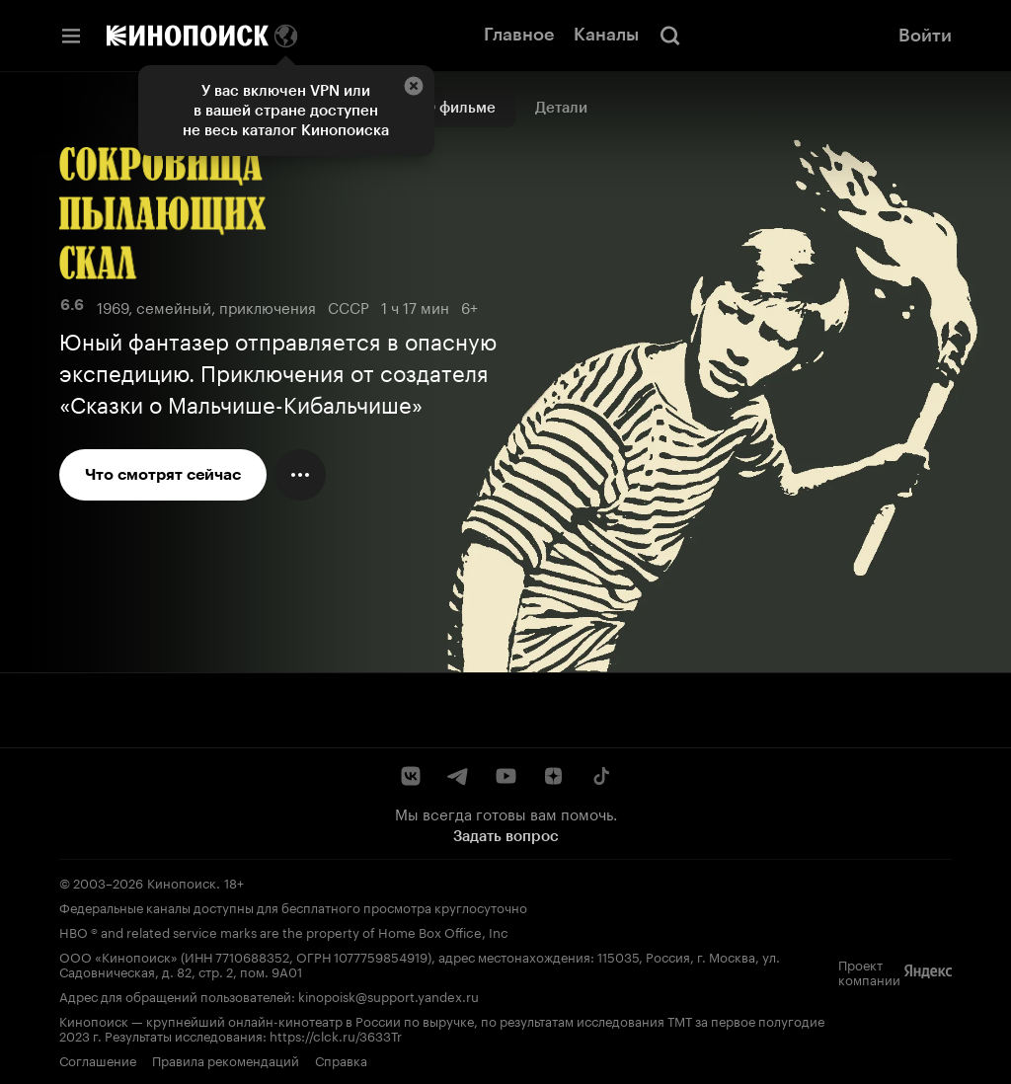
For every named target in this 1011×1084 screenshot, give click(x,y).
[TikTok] (600, 776)
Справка (341, 1059)
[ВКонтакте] (411, 776)
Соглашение (97, 1059)
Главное (519, 34)
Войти (925, 35)
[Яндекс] (928, 971)
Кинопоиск (181, 881)
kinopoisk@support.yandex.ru (388, 995)
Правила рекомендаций (225, 1059)
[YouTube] (505, 776)
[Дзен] (553, 776)
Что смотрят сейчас (163, 474)
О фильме (460, 107)
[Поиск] (670, 35)
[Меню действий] (300, 475)
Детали (561, 107)
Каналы (606, 34)
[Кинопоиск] (188, 35)
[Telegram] (458, 776)
